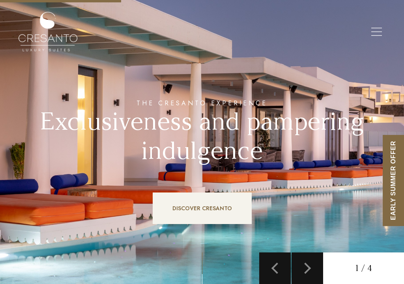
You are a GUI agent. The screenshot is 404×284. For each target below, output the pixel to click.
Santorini (311, 32)
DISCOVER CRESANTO (202, 208)
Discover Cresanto (261, 32)
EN (125, 32)
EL (144, 32)
